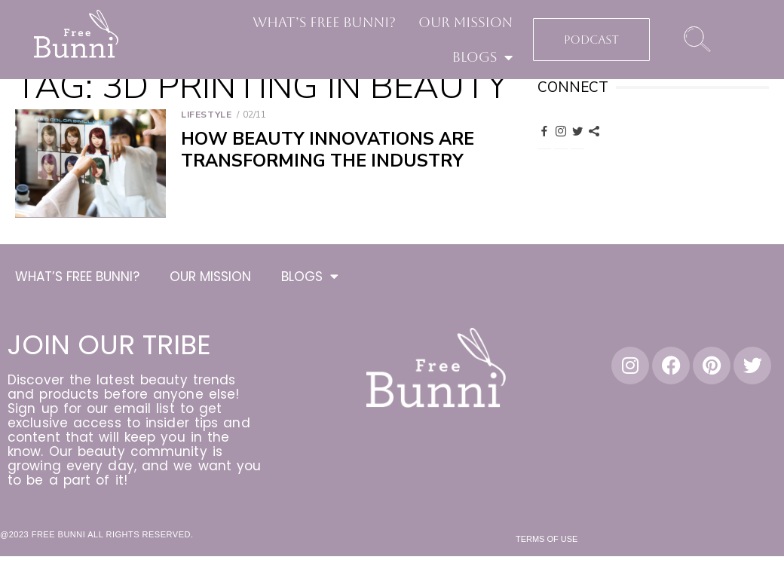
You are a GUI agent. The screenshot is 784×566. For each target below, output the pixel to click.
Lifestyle (206, 115)
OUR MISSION (465, 22)
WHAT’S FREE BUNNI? (324, 22)
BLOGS (482, 57)
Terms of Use (547, 541)
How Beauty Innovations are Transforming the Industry (327, 150)
